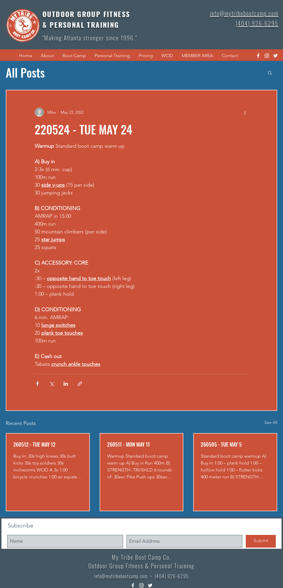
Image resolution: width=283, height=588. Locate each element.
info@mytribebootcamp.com (121, 576)
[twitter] (275, 56)
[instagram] (267, 56)
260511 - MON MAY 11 (128, 444)
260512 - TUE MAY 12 (34, 444)
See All (271, 422)
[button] (47, 55)
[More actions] (244, 112)
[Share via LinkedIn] (65, 383)
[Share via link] (80, 383)
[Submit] (261, 541)
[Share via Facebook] (37, 383)
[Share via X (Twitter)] (51, 383)
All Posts (25, 72)
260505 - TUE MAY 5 (221, 444)
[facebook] (258, 56)
